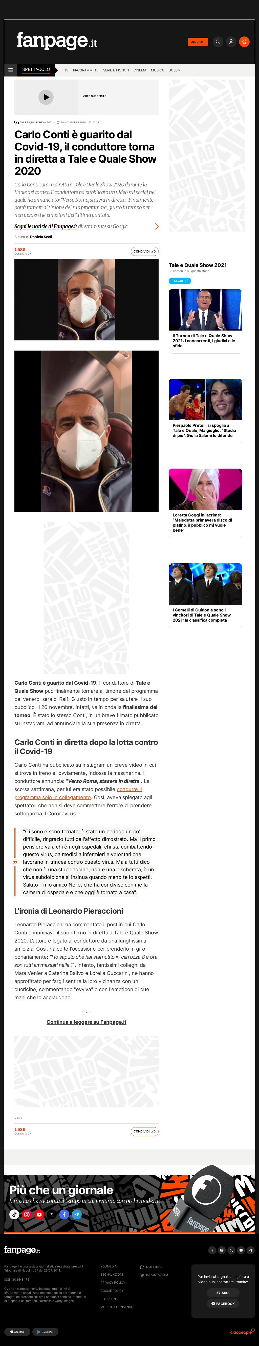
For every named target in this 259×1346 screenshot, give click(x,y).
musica (157, 70)
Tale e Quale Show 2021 (36, 122)
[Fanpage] (22, 1250)
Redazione (109, 1299)
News (18, 1118)
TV (66, 70)
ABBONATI (197, 41)
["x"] (57, 1215)
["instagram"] (29, 1215)
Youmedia (108, 1266)
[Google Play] (45, 1332)
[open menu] (10, 70)
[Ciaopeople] (242, 1333)
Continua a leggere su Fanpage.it (86, 1022)
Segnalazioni (111, 1274)
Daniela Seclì (41, 236)
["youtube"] (43, 1215)
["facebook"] (72, 1215)
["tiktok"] (15, 1215)
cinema (140, 70)
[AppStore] (17, 1332)
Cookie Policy (112, 1291)
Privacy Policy (112, 1282)
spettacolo (36, 69)
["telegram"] (86, 1215)
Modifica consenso (116, 1307)
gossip (174, 70)
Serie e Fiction (116, 70)
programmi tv (86, 70)
